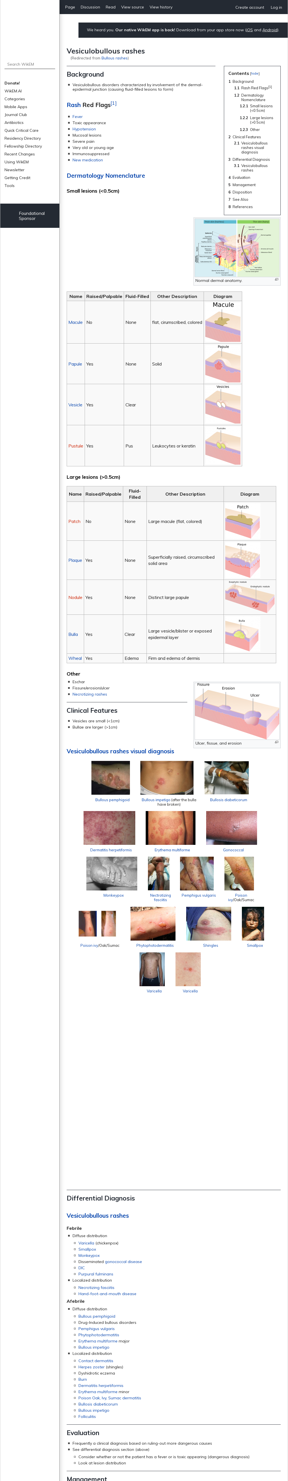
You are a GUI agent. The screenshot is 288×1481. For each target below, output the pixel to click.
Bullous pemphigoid (113, 799)
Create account (249, 7)
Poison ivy (100, 963)
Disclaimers (208, 1449)
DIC (81, 1098)
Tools (9, 185)
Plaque (75, 560)
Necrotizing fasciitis (96, 1118)
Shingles (237, 955)
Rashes (79, 1373)
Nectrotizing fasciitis (155, 902)
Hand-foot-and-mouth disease (107, 1124)
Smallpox (136, 1008)
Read (111, 7)
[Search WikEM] (29, 64)
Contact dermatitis (95, 1191)
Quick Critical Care (21, 130)
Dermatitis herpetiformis (107, 849)
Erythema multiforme (170, 852)
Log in (276, 7)
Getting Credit (17, 177)
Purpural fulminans (95, 1104)
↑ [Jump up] (80, 1401)
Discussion (90, 7)
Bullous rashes (115, 57)
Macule (75, 322)
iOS (249, 29)
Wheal (75, 658)
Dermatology (108, 1424)
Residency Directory (22, 138)
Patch (74, 521)
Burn (82, 1209)
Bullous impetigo (156, 799)
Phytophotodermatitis (176, 963)
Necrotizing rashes (90, 694)
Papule (75, 364)
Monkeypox (105, 900)
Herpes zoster (91, 1197)
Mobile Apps (15, 106)
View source (132, 7)
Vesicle (75, 404)
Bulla (73, 634)
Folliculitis (87, 1247)
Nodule (75, 597)
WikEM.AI (13, 90)
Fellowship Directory (23, 146)
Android (269, 29)
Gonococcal (235, 852)
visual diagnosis (152, 751)
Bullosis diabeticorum (228, 799)
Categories (14, 98)
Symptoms (131, 1424)
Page (70, 7)
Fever (78, 116)
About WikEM (175, 1449)
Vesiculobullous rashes (98, 751)
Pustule (75, 446)
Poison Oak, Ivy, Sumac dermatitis (109, 1228)
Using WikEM (16, 161)
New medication (88, 159)
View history (161, 7)
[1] (114, 103)
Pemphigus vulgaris (198, 905)
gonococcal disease (123, 1092)
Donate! (12, 83)
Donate (174, 1467)
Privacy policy (141, 1449)
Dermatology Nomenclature (106, 175)
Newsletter (14, 169)
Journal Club (15, 114)
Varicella (170, 1008)
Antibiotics (14, 122)
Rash (74, 104)
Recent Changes (19, 154)
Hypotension (84, 129)
